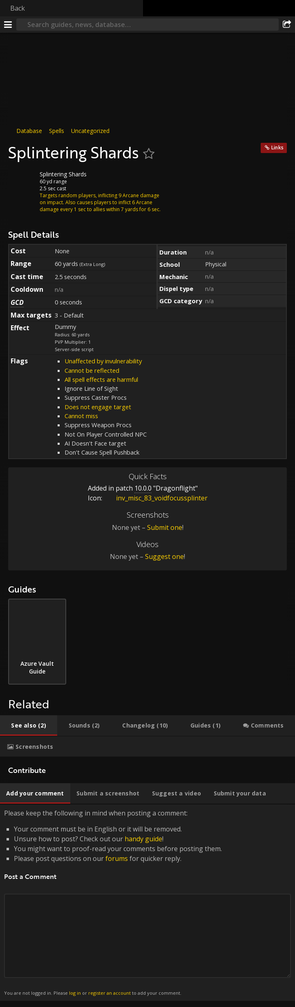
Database (29, 131)
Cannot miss (81, 416)
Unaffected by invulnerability (103, 361)
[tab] (28, 725)
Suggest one (164, 556)
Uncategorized (90, 131)
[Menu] (8, 24)
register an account (109, 993)
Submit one (164, 527)
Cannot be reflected (92, 370)
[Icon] (22, 180)
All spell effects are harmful (101, 379)
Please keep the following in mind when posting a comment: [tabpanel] (147, 903)
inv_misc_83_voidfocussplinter (156, 497)
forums (116, 858)
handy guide (143, 838)
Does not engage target (98, 407)
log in (75, 993)
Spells (56, 131)
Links (277, 147)
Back (17, 8)
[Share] (287, 24)
